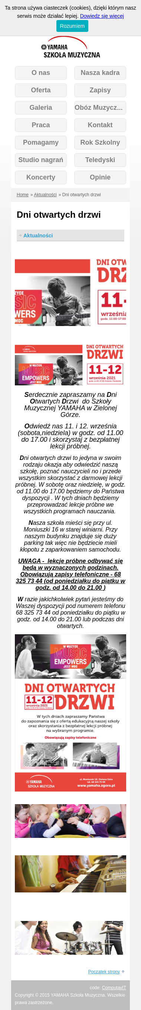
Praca (41, 125)
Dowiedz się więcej (102, 16)
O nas (41, 72)
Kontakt (100, 125)
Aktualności (45, 194)
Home (23, 194)
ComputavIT (114, 987)
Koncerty (40, 177)
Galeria (40, 107)
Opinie (100, 177)
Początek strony (104, 971)
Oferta (40, 90)
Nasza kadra (100, 72)
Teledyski (100, 160)
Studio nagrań (41, 160)
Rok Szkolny (100, 142)
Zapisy (100, 90)
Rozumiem (72, 26)
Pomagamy (41, 142)
